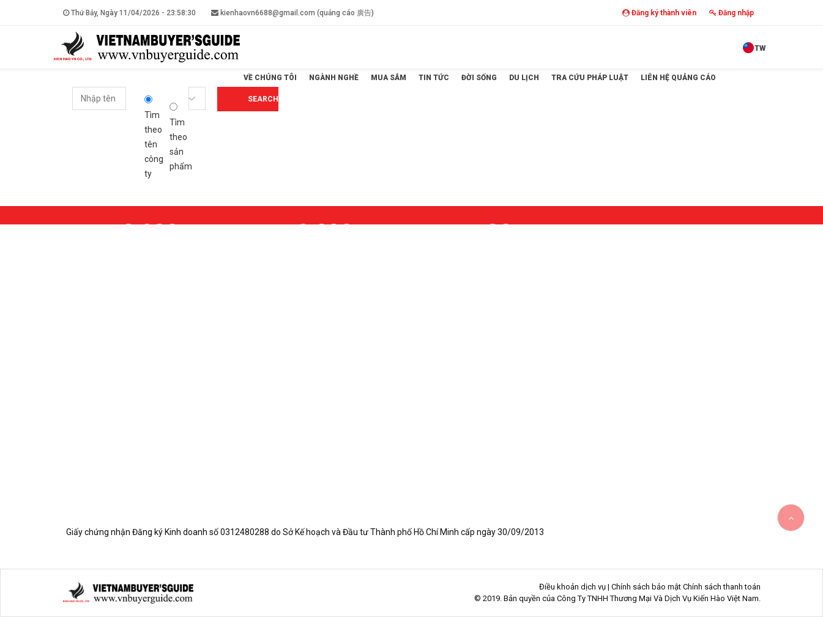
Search (263, 99)
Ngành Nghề (334, 77)
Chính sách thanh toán (722, 586)
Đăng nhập (731, 13)
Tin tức (434, 77)
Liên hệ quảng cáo (678, 77)
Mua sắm (388, 77)
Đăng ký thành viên (659, 13)
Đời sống (479, 77)
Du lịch (524, 77)
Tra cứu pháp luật (589, 77)
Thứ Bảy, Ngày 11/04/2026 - (129, 13)
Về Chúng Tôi (270, 77)
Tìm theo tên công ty (153, 137)
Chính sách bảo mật (646, 586)
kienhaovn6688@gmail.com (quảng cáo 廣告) (292, 13)
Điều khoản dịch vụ (572, 586)
